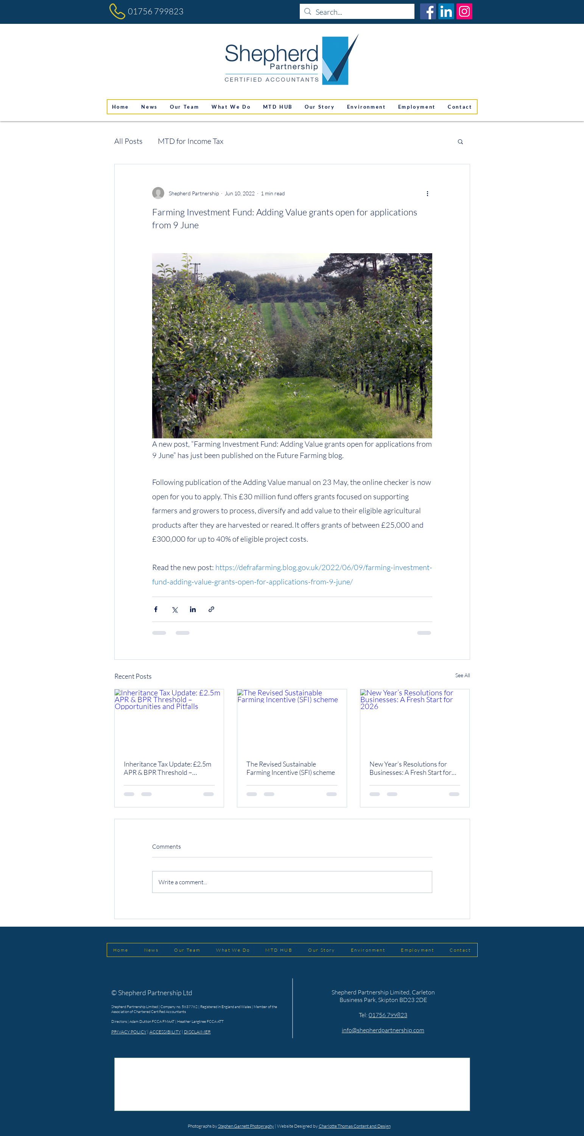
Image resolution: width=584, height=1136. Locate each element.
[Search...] (357, 12)
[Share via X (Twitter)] (174, 609)
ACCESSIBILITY (165, 1032)
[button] (460, 141)
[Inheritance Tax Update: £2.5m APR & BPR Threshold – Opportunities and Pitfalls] (169, 720)
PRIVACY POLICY (128, 1032)
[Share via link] (211, 609)
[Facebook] (428, 11)
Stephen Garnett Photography (246, 1126)
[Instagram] (464, 11)
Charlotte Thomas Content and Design (355, 1126)
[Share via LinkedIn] (192, 609)
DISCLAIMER (197, 1032)
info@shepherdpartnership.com (383, 1030)
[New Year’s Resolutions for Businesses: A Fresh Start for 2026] (415, 720)
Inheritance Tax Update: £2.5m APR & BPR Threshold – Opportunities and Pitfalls (167, 768)
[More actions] (427, 193)
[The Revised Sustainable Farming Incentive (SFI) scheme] (292, 720)
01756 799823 (156, 11)
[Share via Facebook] (155, 609)
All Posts (128, 141)
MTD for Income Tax (190, 141)
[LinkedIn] (446, 11)
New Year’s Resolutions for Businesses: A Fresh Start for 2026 (410, 768)
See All (462, 675)
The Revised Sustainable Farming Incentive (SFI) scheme (290, 768)
